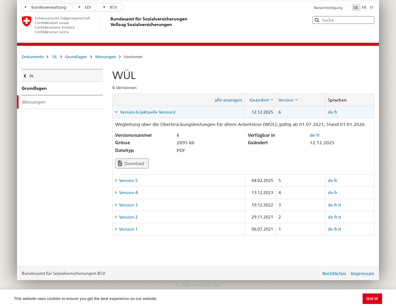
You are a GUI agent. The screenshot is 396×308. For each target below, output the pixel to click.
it (339, 204)
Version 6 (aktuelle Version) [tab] (147, 112)
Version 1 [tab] (128, 229)
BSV (110, 7)
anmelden (311, 273)
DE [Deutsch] (356, 7)
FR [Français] (364, 7)
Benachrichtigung (328, 8)
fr (335, 112)
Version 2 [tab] (128, 217)
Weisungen (105, 56)
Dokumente (33, 56)
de (330, 112)
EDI (85, 7)
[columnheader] (260, 99)
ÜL (54, 56)
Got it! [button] (372, 298)
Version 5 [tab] (128, 180)
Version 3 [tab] (128, 204)
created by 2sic (206, 285)
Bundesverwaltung (45, 7)
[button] (369, 19)
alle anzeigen (228, 100)
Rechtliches (334, 273)
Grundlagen (76, 56)
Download (131, 163)
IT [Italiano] (371, 7)
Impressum (362, 273)
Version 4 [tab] (128, 192)
